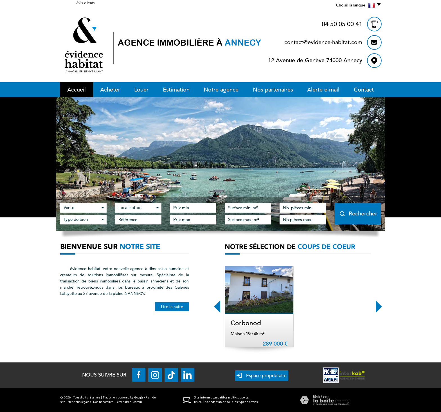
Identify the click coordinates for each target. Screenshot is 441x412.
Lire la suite (172, 306)
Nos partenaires (273, 89)
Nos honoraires (103, 402)
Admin (137, 402)
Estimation (176, 89)
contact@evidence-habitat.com (323, 42)
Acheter (110, 89)
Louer (141, 89)
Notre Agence (221, 89)
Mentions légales (79, 402)
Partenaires (123, 402)
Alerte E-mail (323, 89)
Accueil (76, 89)
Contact (364, 89)
